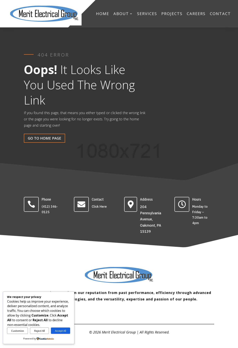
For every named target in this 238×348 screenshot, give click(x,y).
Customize (17, 331)
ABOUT (121, 13)
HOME (102, 13)
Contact (98, 199)
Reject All (39, 331)
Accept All (60, 331)
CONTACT (220, 13)
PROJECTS (171, 13)
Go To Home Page (44, 138)
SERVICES (147, 13)
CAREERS (196, 13)
